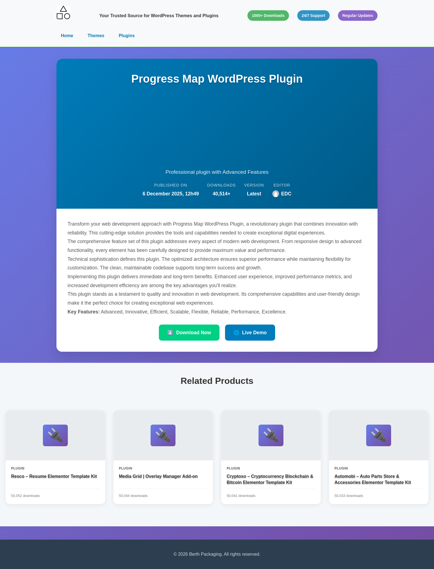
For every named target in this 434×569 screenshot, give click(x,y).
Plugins (127, 35)
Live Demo (250, 332)
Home (67, 35)
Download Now (189, 332)
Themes (95, 35)
